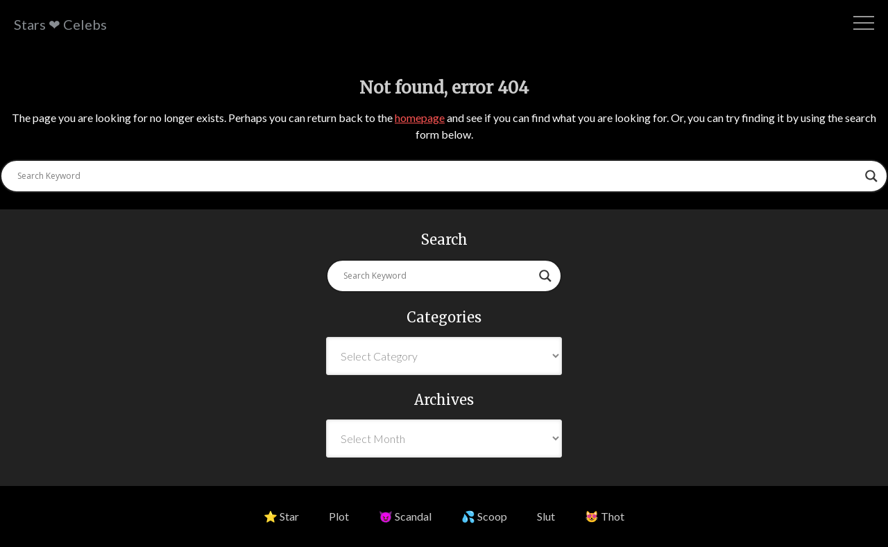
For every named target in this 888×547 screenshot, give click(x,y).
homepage (420, 117)
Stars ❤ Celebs (60, 24)
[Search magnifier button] (871, 176)
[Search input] (437, 176)
